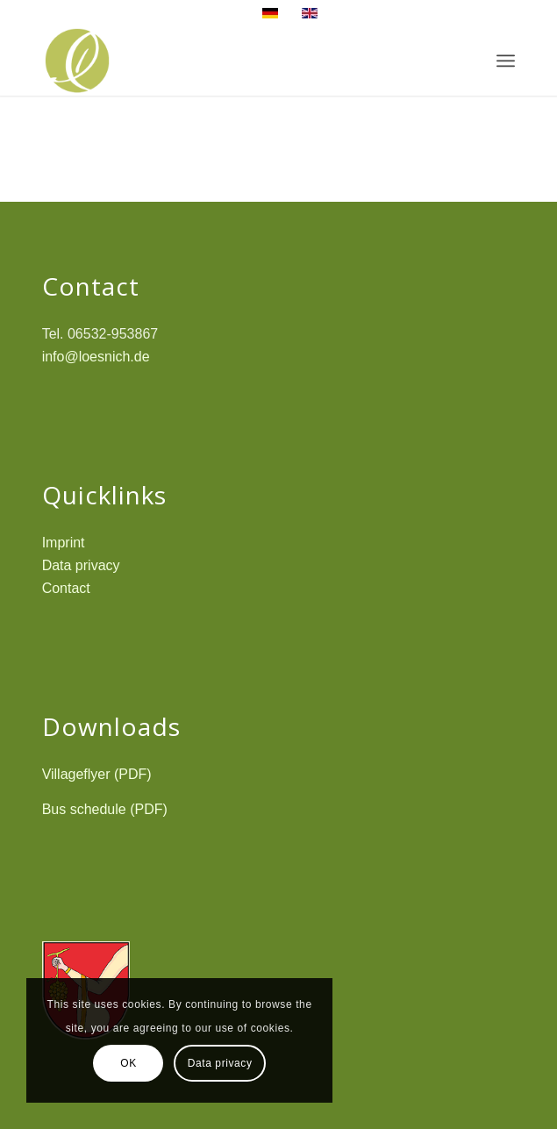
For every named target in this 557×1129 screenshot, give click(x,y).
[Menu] (505, 60)
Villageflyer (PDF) (97, 774)
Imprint (63, 542)
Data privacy (81, 565)
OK (128, 1063)
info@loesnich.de (96, 356)
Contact (66, 588)
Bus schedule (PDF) (105, 809)
